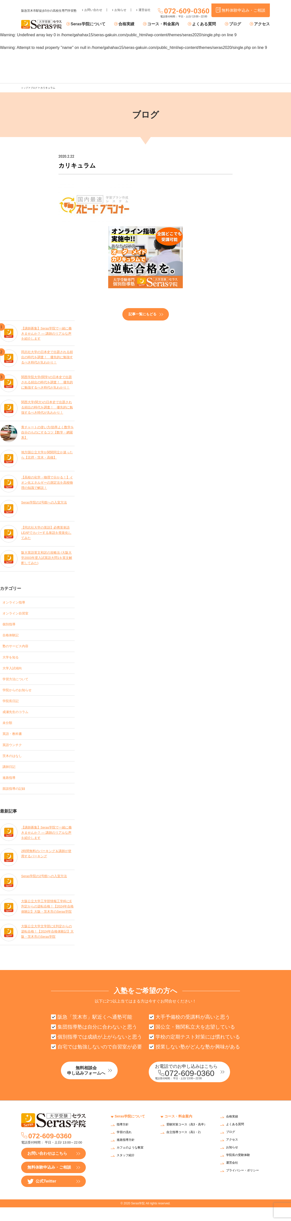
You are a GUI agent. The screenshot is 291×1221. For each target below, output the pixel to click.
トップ (25, 87)
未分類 (8, 730)
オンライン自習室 (18, 613)
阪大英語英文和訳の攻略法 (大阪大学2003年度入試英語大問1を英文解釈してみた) (47, 557)
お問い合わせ (93, 6)
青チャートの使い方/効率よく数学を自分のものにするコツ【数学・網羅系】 (47, 432)
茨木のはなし (14, 765)
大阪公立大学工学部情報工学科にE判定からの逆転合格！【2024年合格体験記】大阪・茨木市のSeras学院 (47, 919)
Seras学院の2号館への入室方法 (45, 502)
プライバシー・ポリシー (245, 1184)
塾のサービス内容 (18, 648)
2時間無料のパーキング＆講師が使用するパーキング (46, 866)
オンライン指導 (16, 602)
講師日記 (10, 777)
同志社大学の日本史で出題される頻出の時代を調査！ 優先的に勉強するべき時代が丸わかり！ (47, 356)
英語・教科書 (14, 742)
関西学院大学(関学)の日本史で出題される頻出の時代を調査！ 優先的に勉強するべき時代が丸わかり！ (47, 382)
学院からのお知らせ (20, 695)
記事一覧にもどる (142, 314)
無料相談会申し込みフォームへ (97, 1084)
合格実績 (136, 24)
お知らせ (120, 6)
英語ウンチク (14, 753)
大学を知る (12, 660)
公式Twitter (41, 1195)
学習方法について (18, 683)
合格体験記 (12, 637)
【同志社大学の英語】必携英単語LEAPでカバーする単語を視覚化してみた (47, 532)
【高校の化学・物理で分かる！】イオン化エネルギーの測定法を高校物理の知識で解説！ (47, 482)
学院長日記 (12, 707)
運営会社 (144, 6)
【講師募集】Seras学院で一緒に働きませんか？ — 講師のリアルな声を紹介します (46, 331)
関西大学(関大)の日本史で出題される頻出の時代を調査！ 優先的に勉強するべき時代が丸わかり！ (47, 407)
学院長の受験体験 (240, 1169)
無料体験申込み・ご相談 (49, 1181)
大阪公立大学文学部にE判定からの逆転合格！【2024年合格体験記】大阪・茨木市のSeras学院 (46, 944)
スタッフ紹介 (127, 1169)
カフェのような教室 (132, 1161)
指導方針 (124, 1138)
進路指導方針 (127, 1154)
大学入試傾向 (14, 672)
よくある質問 (209, 24)
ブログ (237, 24)
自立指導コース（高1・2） (187, 1149)
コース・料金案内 (170, 24)
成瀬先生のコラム (18, 718)
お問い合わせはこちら (47, 1167)
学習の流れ (125, 1146)
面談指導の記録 (16, 800)
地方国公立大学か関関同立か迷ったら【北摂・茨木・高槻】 (47, 454)
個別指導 (10, 625)
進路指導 (10, 788)
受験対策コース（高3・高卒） (186, 1140)
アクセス (262, 24)
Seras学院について (100, 24)
